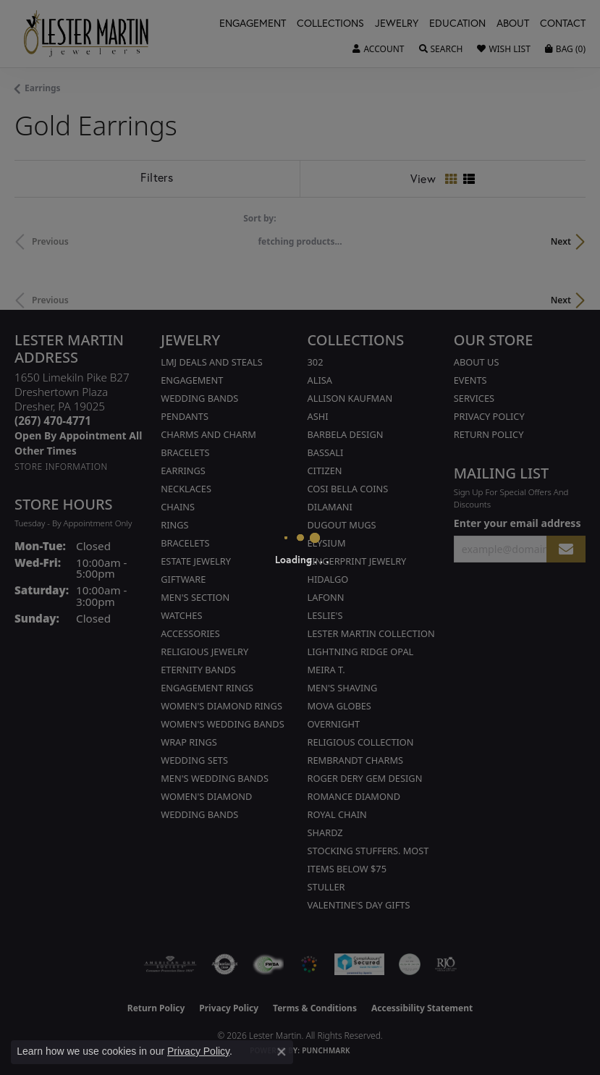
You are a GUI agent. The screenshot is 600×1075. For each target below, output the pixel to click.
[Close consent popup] (281, 1051)
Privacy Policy (198, 1051)
